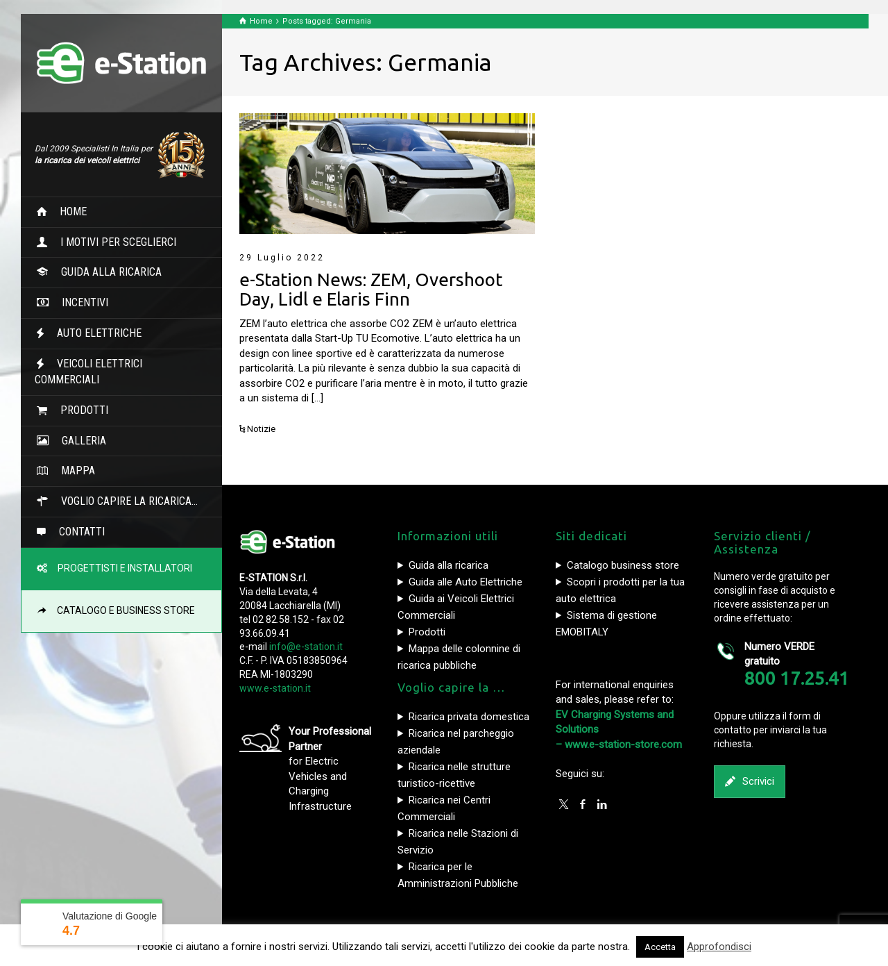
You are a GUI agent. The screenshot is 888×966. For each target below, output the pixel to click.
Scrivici (749, 781)
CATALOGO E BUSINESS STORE (122, 610)
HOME (68, 211)
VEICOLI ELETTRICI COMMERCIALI (88, 371)
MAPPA (72, 470)
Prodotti (427, 632)
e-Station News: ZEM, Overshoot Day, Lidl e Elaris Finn (370, 289)
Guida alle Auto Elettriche (465, 582)
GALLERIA (78, 440)
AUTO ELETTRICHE (94, 333)
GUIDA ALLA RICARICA (106, 271)
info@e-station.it (306, 646)
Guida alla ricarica (448, 565)
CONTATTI (76, 531)
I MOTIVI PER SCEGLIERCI (112, 242)
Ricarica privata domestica (469, 716)
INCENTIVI (79, 302)
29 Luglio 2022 (282, 258)
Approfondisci (719, 946)
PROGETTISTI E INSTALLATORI (120, 568)
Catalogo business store (623, 565)
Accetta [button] (660, 947)
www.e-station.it (275, 688)
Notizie (261, 429)
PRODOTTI (78, 410)
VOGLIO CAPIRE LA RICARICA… (124, 501)
